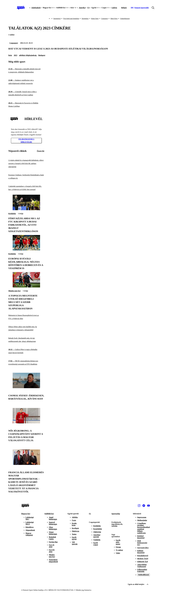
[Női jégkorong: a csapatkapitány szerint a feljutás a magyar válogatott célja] (26, 423)
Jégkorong (97, 532)
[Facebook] (143, 505)
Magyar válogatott (29, 534)
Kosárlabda (97, 529)
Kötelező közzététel (141, 537)
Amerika (82, 8)
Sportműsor (85, 18)
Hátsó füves (114, 18)
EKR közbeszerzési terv (142, 543)
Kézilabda (12, 213)
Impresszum (141, 517)
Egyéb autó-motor (118, 542)
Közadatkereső (142, 556)
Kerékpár (75, 528)
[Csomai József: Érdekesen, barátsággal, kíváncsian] (26, 387)
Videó (118, 553)
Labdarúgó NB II (30, 523)
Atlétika (75, 517)
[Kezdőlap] (21, 8)
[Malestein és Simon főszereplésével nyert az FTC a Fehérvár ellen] (26, 317)
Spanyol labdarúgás (53, 523)
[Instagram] (139, 505)
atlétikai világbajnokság (28, 55)
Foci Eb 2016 (52, 551)
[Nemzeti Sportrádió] (140, 7)
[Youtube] (148, 505)
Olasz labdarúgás (53, 528)
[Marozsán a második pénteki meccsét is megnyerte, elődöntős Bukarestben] (26, 70)
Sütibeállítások (143, 575)
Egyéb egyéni (74, 538)
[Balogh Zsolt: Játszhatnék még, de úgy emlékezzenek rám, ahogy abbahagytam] (26, 340)
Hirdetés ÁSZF (142, 559)
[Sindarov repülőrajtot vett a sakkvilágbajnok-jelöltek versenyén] (26, 82)
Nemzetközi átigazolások (53, 561)
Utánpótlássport (125, 18)
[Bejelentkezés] (124, 7)
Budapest (41, 55)
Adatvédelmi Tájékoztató (142, 565)
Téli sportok (74, 543)
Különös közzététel (141, 552)
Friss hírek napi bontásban (71, 18)
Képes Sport (95, 18)
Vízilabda (96, 540)
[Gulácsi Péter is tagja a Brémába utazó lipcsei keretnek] (26, 351)
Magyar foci (25, 514)
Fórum (118, 547)
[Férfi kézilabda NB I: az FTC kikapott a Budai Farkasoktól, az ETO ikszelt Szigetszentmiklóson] (26, 210)
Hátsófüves (30, 527)
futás (10, 55)
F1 (88, 8)
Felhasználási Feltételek (142, 570)
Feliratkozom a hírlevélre (26, 140)
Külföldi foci (49, 514)
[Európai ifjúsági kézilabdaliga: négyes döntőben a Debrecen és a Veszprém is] (26, 250)
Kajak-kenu (74, 524)
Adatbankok (35, 8)
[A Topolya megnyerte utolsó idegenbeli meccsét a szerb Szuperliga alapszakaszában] (26, 287)
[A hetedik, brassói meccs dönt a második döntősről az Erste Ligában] (26, 93)
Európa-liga (53, 542)
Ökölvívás (75, 531)
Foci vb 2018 (51, 546)
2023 (15, 55)
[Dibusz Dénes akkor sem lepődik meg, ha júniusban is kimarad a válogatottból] (26, 328)
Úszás (74, 520)
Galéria (114, 8)
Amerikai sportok (96, 536)
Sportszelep (116, 514)
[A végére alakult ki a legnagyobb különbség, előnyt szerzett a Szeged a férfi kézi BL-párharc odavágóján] (26, 163)
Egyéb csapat (95, 544)
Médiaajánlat (142, 520)
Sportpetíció (57, 18)
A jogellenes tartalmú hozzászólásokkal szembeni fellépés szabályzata (143, 528)
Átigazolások (30, 530)
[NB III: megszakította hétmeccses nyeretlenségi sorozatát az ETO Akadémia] (26, 362)
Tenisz (74, 534)
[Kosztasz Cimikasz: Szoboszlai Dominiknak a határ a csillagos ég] (26, 176)
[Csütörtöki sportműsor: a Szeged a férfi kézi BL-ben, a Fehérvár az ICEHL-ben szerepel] (26, 188)
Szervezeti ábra (142, 548)
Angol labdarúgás (53, 518)
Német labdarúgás (53, 533)
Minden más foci (14, 291)
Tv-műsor (119, 550)
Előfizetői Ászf (142, 562)
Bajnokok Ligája (52, 538)
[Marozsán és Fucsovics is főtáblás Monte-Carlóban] (26, 104)
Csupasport (104, 18)
